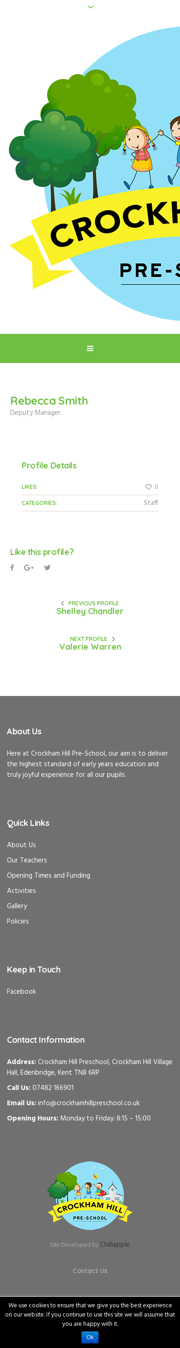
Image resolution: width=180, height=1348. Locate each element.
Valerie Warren (90, 646)
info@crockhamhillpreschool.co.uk (89, 1103)
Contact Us (90, 1271)
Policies (18, 921)
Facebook (12, 569)
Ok (90, 1337)
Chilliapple (115, 1244)
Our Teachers (27, 860)
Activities (21, 891)
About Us (21, 845)
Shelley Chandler (90, 611)
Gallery (17, 906)
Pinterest (47, 569)
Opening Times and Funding (48, 875)
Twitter (29, 569)
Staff (151, 503)
